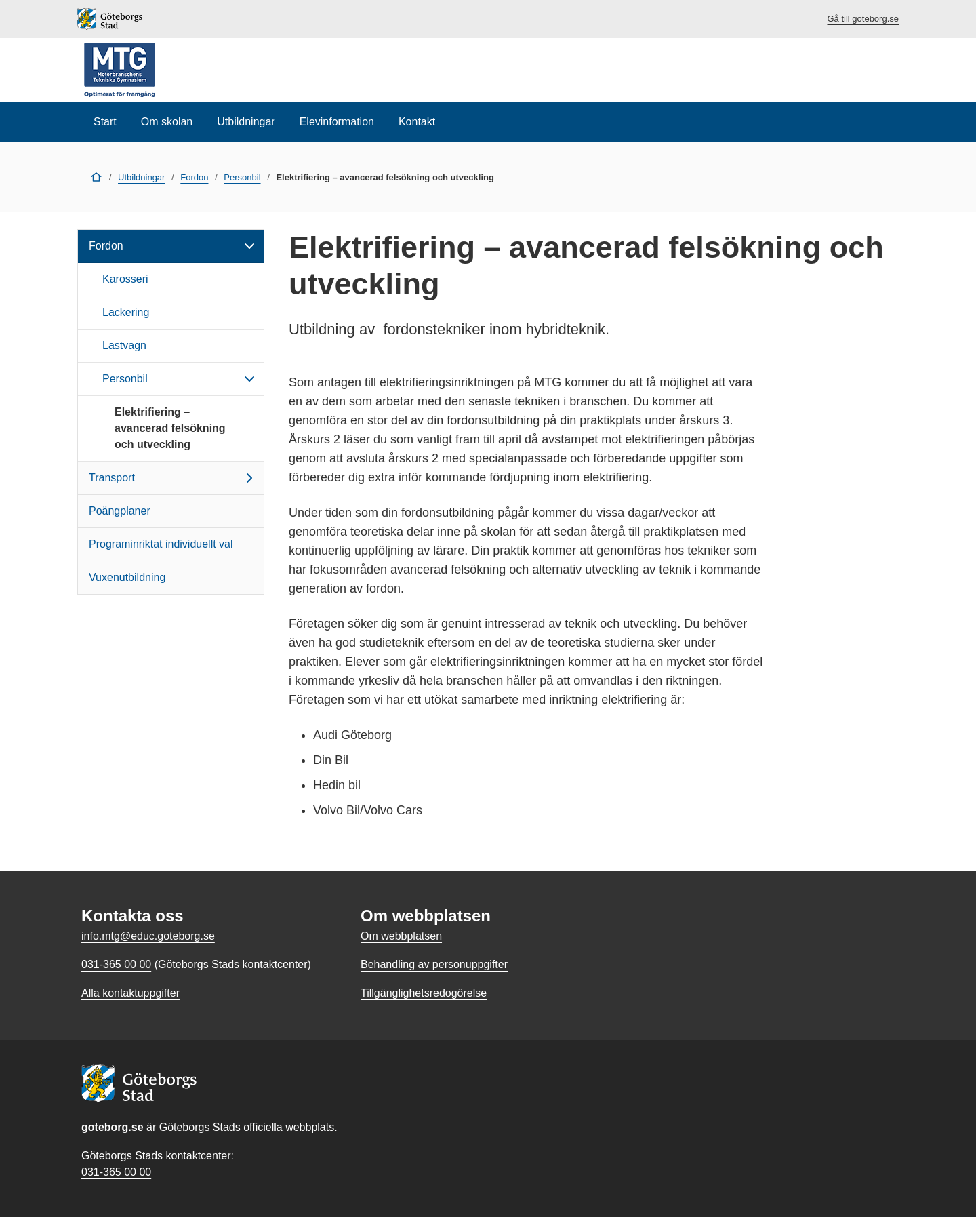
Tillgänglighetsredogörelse (424, 993)
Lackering (125, 312)
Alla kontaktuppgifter (130, 993)
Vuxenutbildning (127, 577)
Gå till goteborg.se (863, 19)
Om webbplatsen (401, 936)
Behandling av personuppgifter (434, 964)
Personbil (242, 177)
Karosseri (125, 279)
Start (105, 121)
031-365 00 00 (116, 1172)
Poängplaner (119, 511)
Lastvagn (124, 345)
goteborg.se (112, 1127)
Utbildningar (245, 121)
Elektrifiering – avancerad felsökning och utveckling (170, 428)
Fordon (194, 177)
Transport (173, 478)
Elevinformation (337, 121)
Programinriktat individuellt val (161, 544)
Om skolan (166, 121)
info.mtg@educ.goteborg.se (148, 936)
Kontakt (417, 121)
